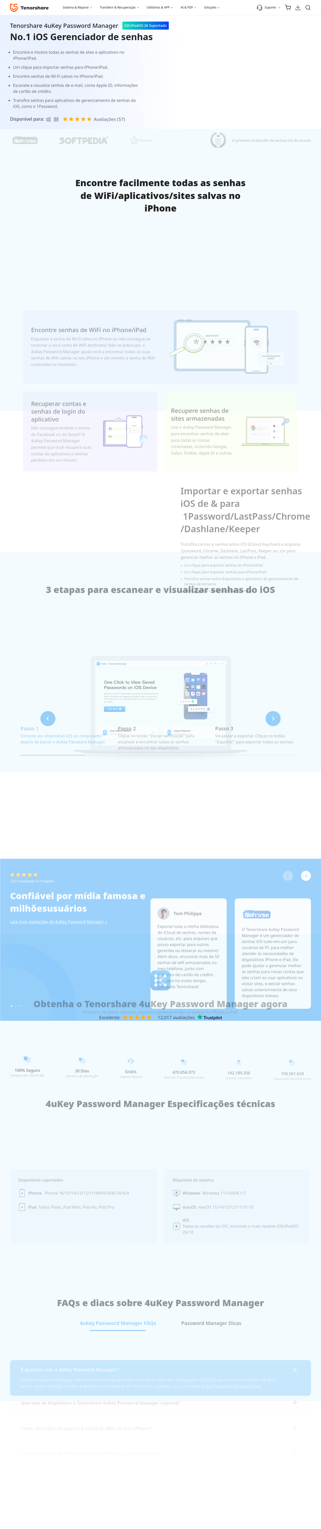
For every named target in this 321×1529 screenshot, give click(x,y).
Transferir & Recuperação (117, 7)
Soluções (210, 7)
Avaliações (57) (109, 119)
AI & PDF (187, 7)
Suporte (266, 8)
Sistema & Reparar (76, 7)
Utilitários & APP (158, 7)
